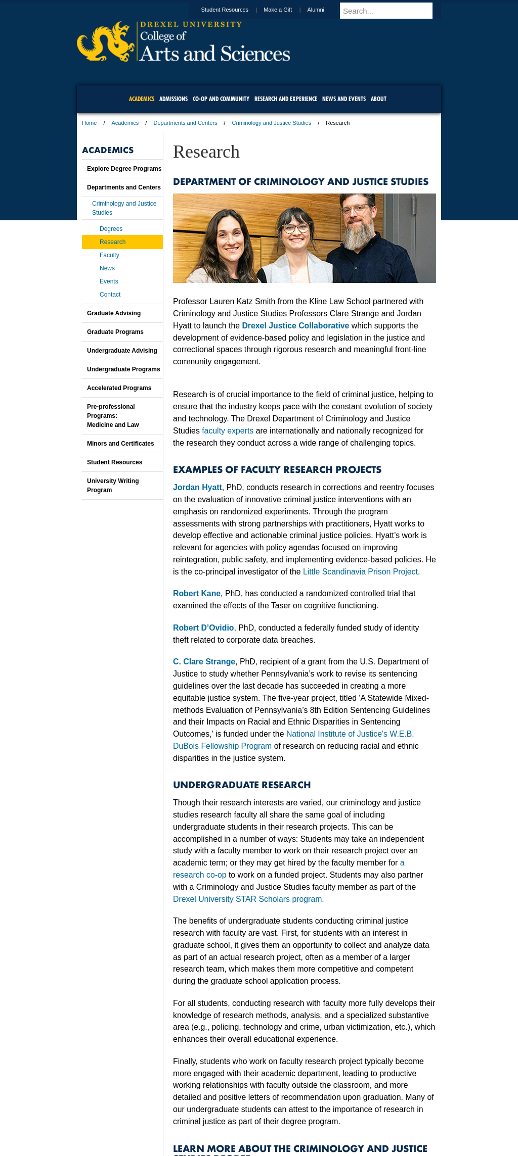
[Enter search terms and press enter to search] (395, 11)
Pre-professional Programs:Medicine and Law (113, 415)
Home (89, 123)
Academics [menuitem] (141, 99)
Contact (110, 294)
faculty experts (227, 430)
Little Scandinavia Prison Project (360, 571)
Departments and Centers (185, 123)
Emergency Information (250, 1131)
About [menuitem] (378, 99)
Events (109, 281)
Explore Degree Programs (124, 168)
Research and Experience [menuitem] (285, 99)
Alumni (325, 10)
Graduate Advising (114, 313)
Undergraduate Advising (122, 350)
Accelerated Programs (119, 388)
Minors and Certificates (120, 443)
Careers (220, 1121)
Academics (125, 123)
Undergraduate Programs (123, 369)
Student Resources (234, 10)
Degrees (111, 228)
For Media (190, 1121)
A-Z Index (158, 1121)
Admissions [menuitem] (173, 99)
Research (112, 242)
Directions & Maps (331, 1121)
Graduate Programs (115, 331)
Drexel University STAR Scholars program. (248, 899)
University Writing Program (113, 485)
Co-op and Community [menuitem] (221, 99)
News (107, 268)
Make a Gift (287, 10)
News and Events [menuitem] (344, 99)
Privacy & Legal (256, 1121)
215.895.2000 (346, 1147)
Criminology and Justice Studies (272, 123)
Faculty (109, 255)
